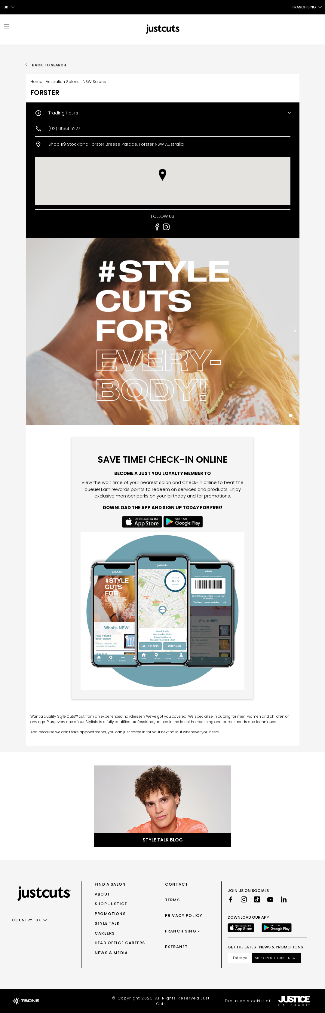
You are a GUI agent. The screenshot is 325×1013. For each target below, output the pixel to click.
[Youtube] (270, 899)
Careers (105, 933)
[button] (162, 175)
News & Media (111, 953)
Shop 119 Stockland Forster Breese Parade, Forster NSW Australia (116, 144)
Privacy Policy (183, 915)
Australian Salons (62, 81)
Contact (176, 884)
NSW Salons (94, 81)
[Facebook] (231, 899)
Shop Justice (111, 904)
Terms (172, 900)
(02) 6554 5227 (64, 129)
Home (36, 81)
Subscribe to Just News (276, 958)
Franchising (180, 931)
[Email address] (240, 958)
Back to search (49, 65)
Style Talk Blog (163, 840)
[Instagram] (244, 899)
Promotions (110, 914)
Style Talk (107, 923)
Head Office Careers (120, 943)
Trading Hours (63, 113)
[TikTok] (257, 899)
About (102, 894)
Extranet (176, 947)
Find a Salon (110, 884)
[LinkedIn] (284, 899)
